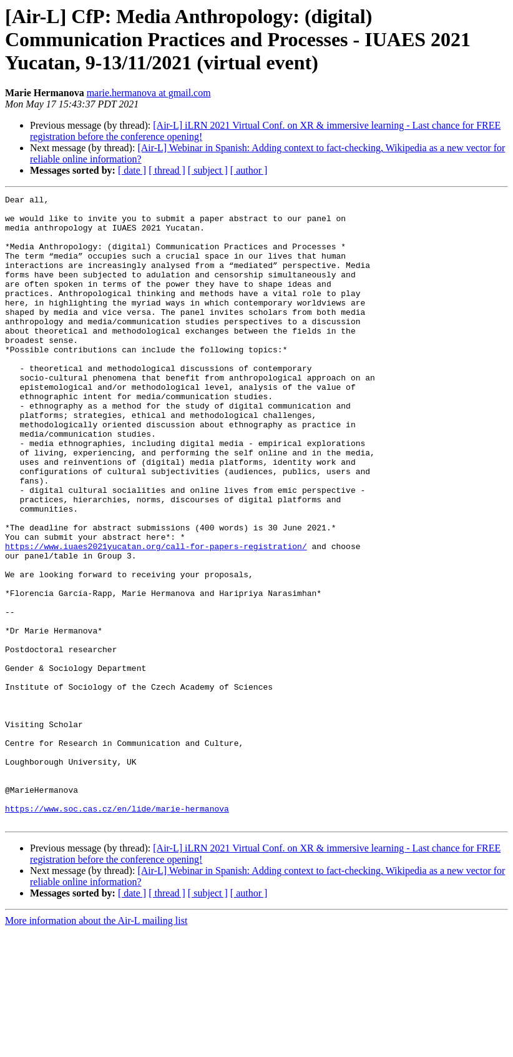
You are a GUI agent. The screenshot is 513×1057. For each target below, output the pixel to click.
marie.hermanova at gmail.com (149, 92)
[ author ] (249, 170)
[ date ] (132, 170)
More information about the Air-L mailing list (96, 1046)
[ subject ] (208, 170)
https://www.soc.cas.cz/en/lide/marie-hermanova (117, 932)
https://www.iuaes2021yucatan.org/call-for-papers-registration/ (156, 617)
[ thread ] (167, 170)
